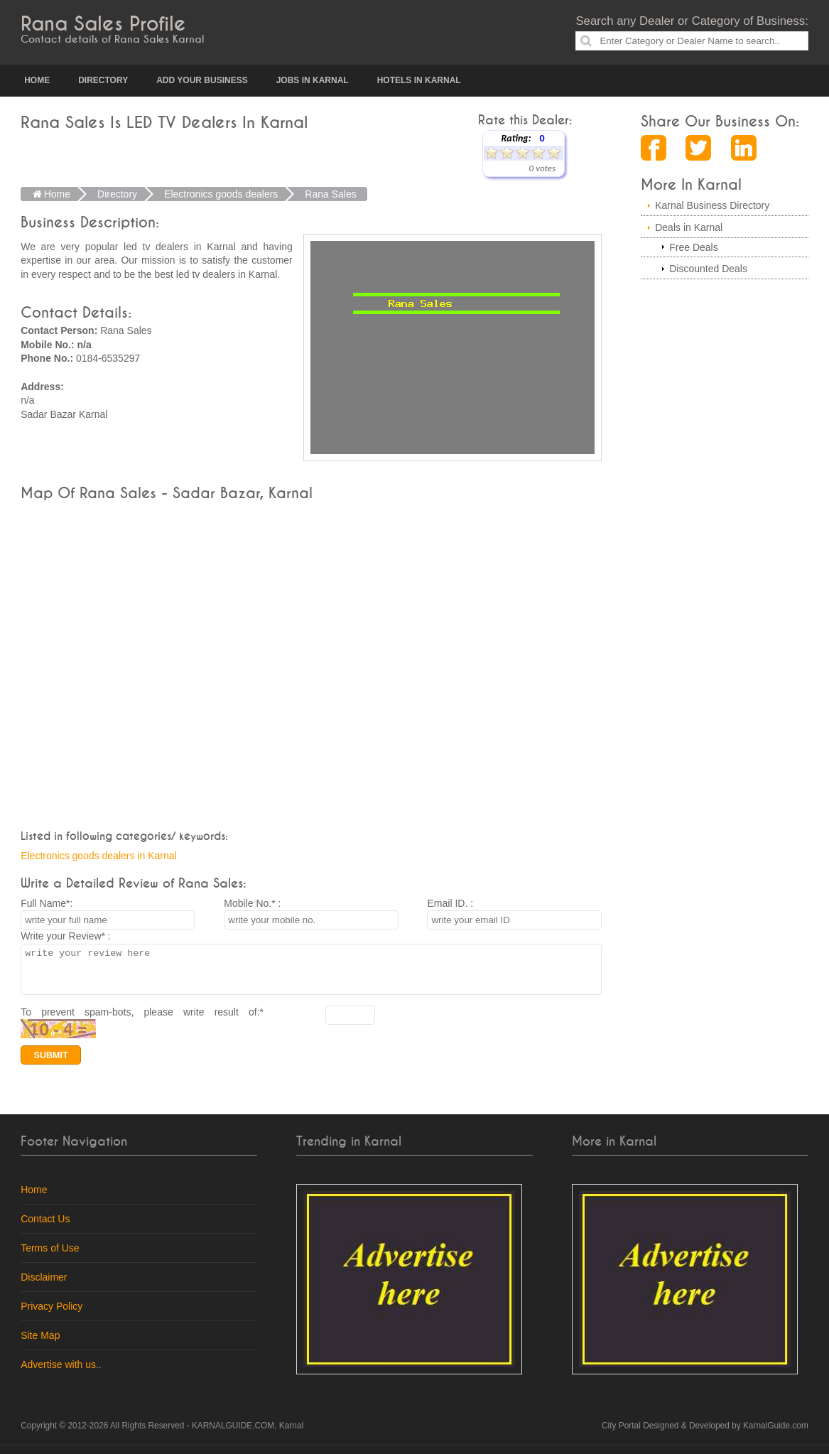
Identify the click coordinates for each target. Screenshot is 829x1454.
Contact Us (45, 1227)
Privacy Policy (51, 1314)
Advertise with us (58, 1373)
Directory (103, 80)
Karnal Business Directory (712, 205)
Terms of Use (50, 1256)
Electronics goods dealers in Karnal (98, 855)
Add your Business (201, 80)
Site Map (40, 1344)
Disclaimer (44, 1285)
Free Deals (693, 247)
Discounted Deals (708, 268)
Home (37, 80)
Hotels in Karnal (419, 80)
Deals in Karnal (688, 227)
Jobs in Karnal (312, 80)
